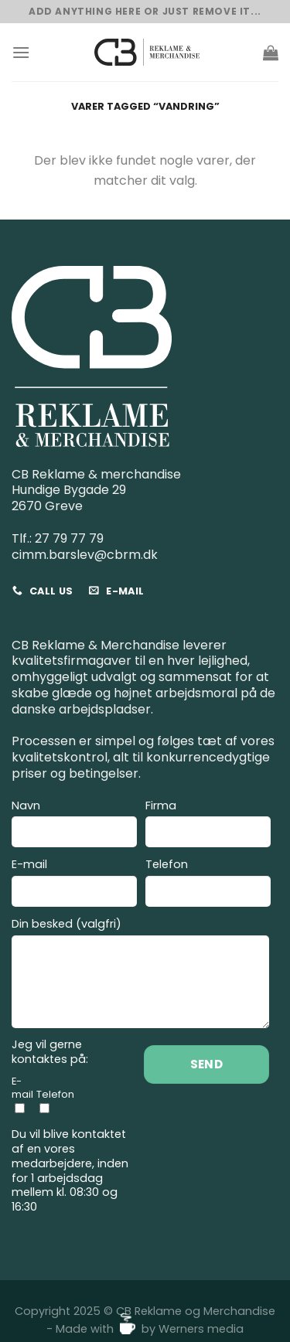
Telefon (208, 884)
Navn (74, 826)
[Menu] (21, 52)
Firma (208, 826)
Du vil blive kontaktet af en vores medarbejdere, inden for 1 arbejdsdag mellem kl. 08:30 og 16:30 (70, 1170)
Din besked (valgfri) (140, 975)
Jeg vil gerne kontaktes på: (50, 1051)
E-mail (74, 884)
